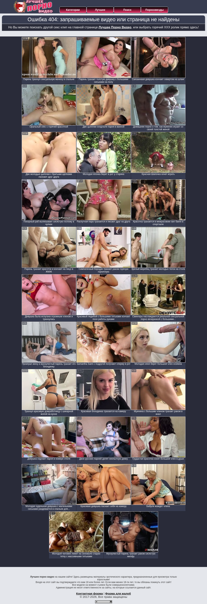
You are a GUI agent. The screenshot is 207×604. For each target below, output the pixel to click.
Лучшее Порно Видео (115, 27)
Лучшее (100, 9)
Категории (73, 9)
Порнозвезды (154, 9)
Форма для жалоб (118, 593)
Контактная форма (89, 593)
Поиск (127, 9)
